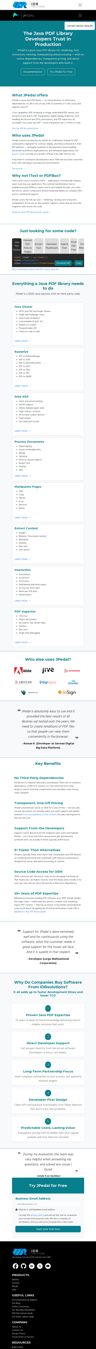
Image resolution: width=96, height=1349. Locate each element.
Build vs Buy (17, 1347)
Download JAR (63, 263)
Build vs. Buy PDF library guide (32, 911)
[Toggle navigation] (80, 5)
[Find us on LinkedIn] (31, 1266)
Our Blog (16, 1303)
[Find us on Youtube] (47, 1266)
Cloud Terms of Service (23, 1336)
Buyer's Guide (18, 153)
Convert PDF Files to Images (27, 246)
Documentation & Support (24, 1299)
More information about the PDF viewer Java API (35, 269)
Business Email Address (33, 1198)
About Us (16, 1326)
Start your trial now (48, 1229)
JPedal (15, 1286)
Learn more (22, 341)
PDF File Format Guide (22, 1313)
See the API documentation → (26, 128)
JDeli (14, 1289)
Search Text (64, 246)
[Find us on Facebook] (15, 1266)
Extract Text (39, 246)
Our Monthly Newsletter (23, 1309)
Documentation (32, 72)
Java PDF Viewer (17, 245)
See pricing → (18, 168)
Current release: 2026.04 (80, 25)
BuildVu (15, 1279)
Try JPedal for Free (61, 72)
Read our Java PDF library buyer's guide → (32, 212)
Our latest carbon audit (23, 1316)
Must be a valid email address (35, 1209)
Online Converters (20, 1306)
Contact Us (17, 1330)
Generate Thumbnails (51, 246)
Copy (78, 262)
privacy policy (37, 1215)
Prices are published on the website (40, 814)
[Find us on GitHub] (23, 1266)
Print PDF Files (73, 245)
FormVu (15, 1282)
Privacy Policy (18, 1333)
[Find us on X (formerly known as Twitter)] (39, 1266)
